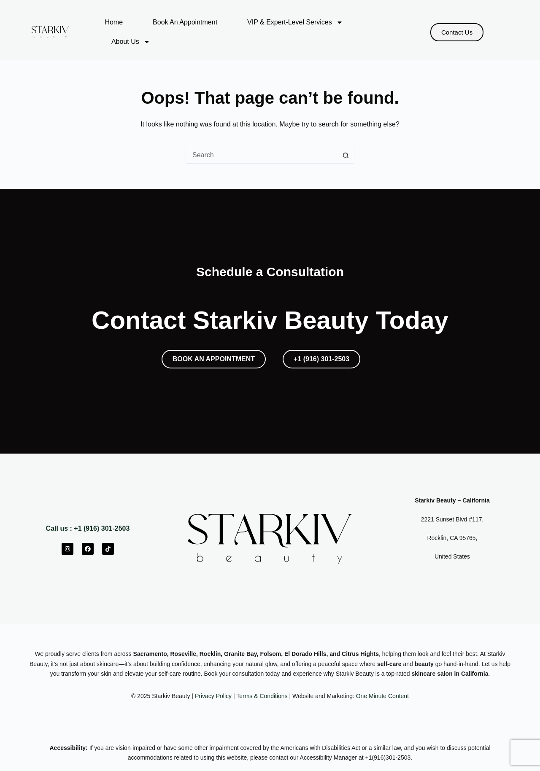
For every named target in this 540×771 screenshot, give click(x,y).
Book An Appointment (185, 22)
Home (114, 22)
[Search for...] (262, 155)
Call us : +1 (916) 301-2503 (88, 528)
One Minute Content (382, 696)
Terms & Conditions (261, 696)
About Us (130, 41)
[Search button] (346, 155)
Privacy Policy (213, 696)
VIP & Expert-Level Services (295, 22)
